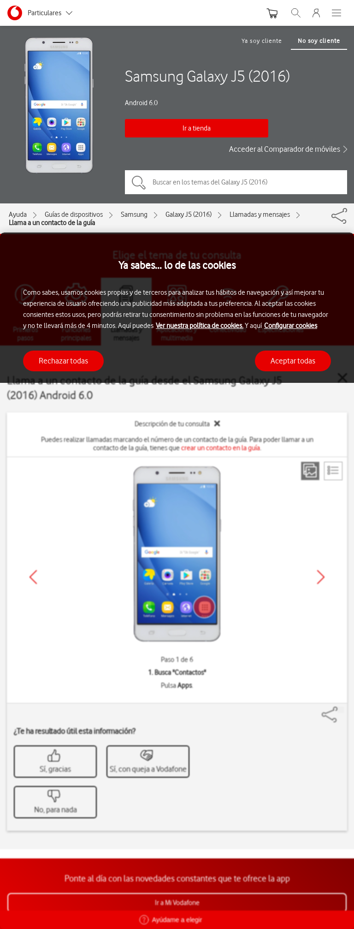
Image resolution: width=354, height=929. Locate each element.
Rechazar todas (63, 360)
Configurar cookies (290, 326)
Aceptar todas (293, 360)
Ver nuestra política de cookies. (199, 326)
